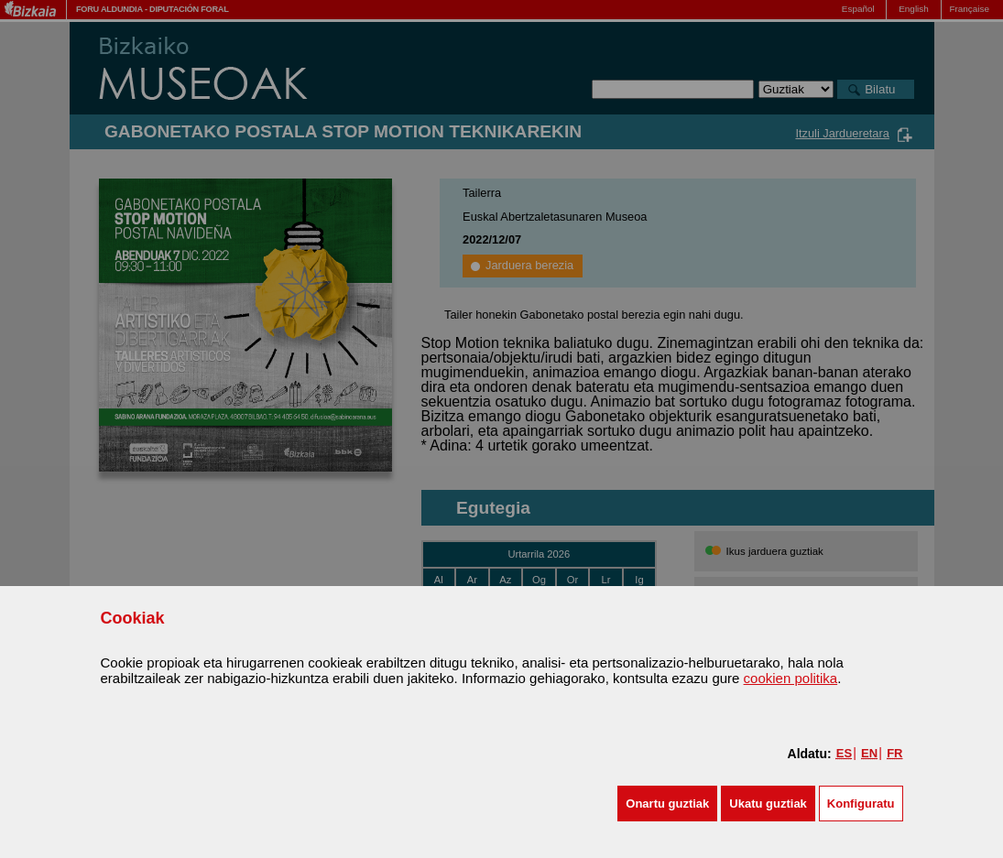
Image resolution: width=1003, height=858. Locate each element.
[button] (667, 803)
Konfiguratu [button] (861, 803)
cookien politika (791, 678)
